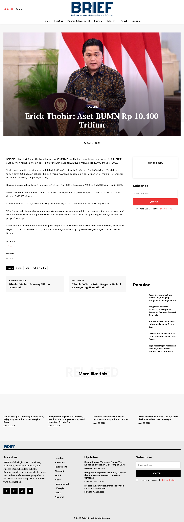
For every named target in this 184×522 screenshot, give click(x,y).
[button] (22, 9)
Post (9, 246)
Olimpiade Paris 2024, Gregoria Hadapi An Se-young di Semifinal (96, 286)
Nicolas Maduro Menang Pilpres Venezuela (29, 286)
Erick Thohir (39, 268)
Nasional (88, 468)
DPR (27, 268)
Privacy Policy (165, 209)
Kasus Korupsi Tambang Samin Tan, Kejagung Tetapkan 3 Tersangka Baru (162, 297)
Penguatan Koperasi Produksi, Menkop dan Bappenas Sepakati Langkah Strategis (163, 310)
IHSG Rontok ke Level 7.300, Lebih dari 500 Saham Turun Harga (163, 336)
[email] (155, 193)
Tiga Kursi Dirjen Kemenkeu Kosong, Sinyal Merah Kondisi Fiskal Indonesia (162, 348)
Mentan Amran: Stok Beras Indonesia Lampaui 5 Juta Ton (162, 324)
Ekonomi (88, 481)
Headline (92, 107)
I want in (155, 202)
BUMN (19, 268)
